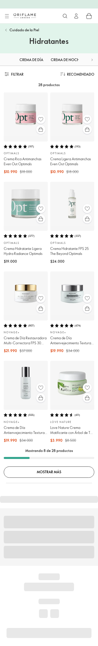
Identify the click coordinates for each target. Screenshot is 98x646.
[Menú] (7, 16)
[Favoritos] (40, 119)
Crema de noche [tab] (66, 59)
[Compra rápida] (40, 129)
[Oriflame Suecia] (24, 16)
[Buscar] (65, 16)
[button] (92, 59)
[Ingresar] (76, 16)
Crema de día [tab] (31, 59)
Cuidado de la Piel (24, 30)
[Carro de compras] (89, 16)
